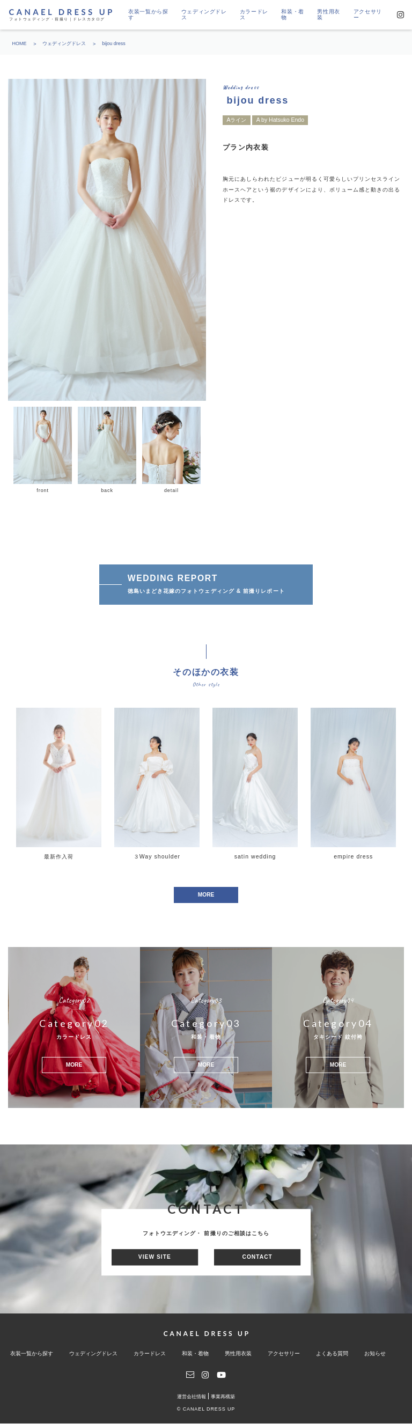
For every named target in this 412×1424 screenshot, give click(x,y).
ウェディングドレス (204, 14)
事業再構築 (223, 1396)
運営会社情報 (191, 1396)
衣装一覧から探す (148, 14)
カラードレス (254, 14)
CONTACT (256, 1257)
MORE (205, 895)
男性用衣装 (328, 14)
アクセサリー (368, 14)
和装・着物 (292, 14)
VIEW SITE (155, 1257)
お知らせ (375, 1353)
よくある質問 (332, 1353)
